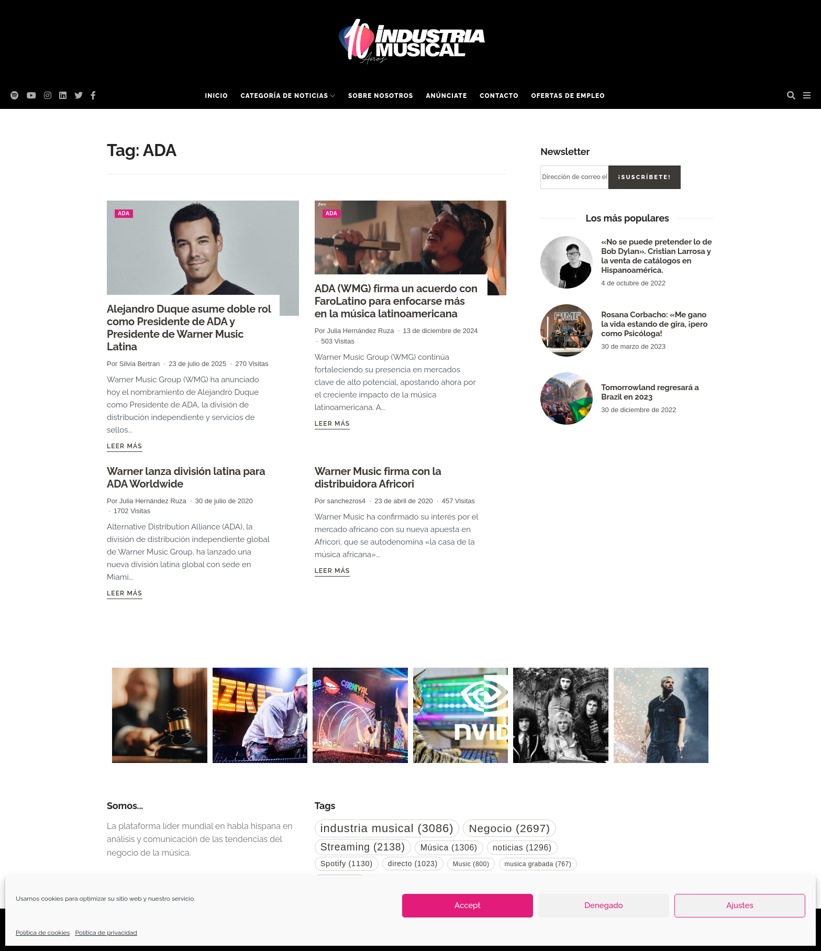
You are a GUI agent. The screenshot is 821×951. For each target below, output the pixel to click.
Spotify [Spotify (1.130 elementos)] (346, 863)
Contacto (499, 95)
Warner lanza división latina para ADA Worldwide (186, 477)
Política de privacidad (106, 932)
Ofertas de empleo (568, 95)
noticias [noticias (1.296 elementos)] (522, 847)
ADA (124, 213)
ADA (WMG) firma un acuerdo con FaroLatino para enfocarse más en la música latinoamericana (396, 301)
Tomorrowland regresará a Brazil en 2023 (649, 392)
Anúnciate (446, 95)
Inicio (216, 95)
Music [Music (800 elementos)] (471, 864)
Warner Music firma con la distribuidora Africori (378, 477)
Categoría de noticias (284, 95)
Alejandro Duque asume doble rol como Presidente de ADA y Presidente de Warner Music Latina (189, 328)
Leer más (124, 446)
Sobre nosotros (380, 95)
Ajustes (739, 905)
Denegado (603, 905)
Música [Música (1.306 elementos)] (449, 847)
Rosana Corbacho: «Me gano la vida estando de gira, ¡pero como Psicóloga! (654, 324)
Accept (467, 905)
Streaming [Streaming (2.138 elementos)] (362, 847)
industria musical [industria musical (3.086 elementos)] (387, 828)
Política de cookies (43, 932)
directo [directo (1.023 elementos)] (413, 863)
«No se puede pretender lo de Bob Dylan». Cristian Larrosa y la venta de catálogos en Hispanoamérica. (656, 256)
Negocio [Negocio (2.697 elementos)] (509, 828)
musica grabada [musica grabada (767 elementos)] (538, 864)
